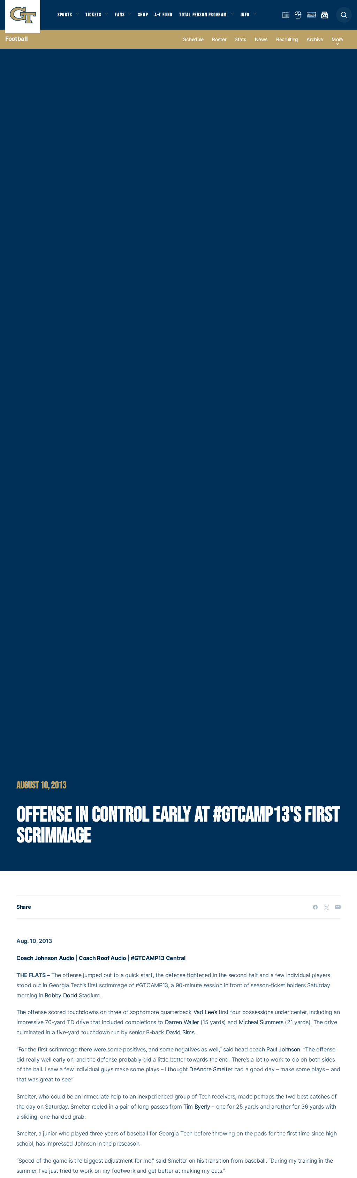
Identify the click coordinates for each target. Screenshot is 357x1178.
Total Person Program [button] (211, 17)
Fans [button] (125, 17)
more (337, 46)
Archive (314, 46)
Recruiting (287, 46)
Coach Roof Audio (102, 964)
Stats (240, 46)
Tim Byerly (196, 1112)
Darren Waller (182, 1028)
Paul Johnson (283, 1055)
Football (16, 45)
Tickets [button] (96, 17)
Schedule (193, 46)
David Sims (180, 1038)
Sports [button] (65, 17)
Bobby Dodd (61, 1001)
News (261, 46)
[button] (344, 18)
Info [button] (255, 17)
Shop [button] (150, 17)
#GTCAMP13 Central (158, 964)
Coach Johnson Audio (45, 964)
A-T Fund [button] (171, 17)
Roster (219, 46)
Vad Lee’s (205, 1018)
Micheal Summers (261, 1028)
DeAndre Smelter (211, 1075)
